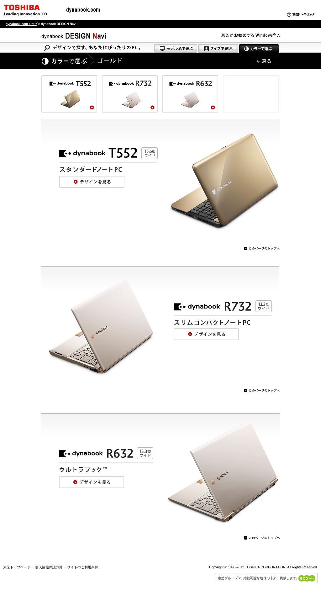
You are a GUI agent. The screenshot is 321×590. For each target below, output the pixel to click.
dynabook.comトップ (21, 24)
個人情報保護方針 (49, 567)
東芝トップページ (17, 567)
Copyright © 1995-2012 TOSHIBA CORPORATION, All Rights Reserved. (263, 567)
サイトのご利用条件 (82, 567)
